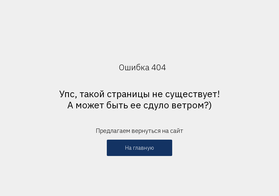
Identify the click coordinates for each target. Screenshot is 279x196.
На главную (139, 147)
